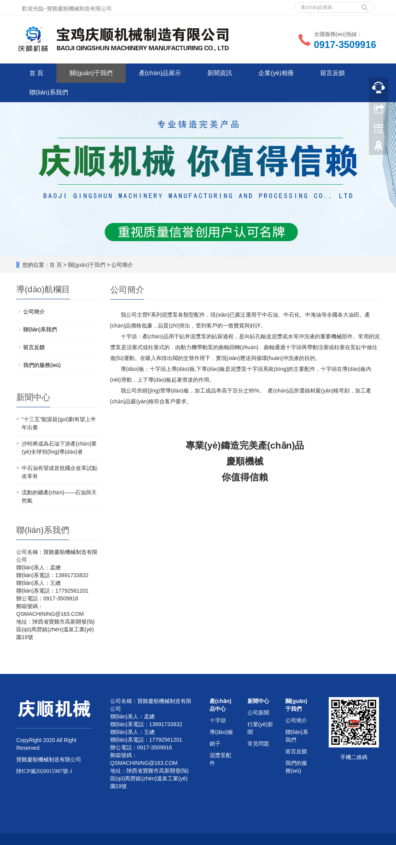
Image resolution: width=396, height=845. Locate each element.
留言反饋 (332, 73)
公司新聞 (258, 713)
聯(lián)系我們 (48, 92)
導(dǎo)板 (221, 732)
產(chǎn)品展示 (160, 73)
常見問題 (258, 743)
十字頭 (218, 720)
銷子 (215, 743)
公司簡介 (34, 312)
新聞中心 (258, 701)
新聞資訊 (219, 73)
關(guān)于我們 (91, 73)
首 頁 (36, 73)
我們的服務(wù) (42, 365)
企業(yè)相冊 (276, 73)
